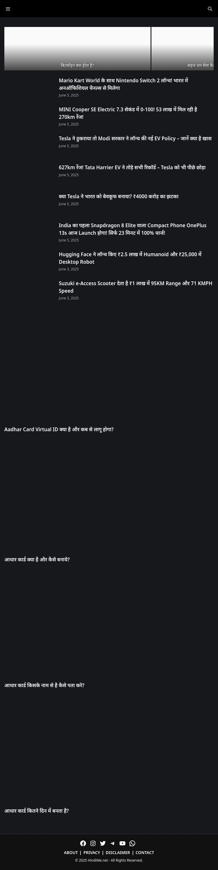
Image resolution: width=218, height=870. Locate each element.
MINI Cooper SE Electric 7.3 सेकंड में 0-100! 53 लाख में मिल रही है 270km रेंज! (128, 113)
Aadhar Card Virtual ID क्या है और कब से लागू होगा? (58, 429)
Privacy (91, 852)
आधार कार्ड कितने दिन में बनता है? (36, 810)
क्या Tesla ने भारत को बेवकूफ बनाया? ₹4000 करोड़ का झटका (118, 196)
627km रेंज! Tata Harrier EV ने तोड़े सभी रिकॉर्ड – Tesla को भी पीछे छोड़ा (132, 167)
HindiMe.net (98, 860)
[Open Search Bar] (210, 8)
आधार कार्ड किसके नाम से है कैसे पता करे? (44, 685)
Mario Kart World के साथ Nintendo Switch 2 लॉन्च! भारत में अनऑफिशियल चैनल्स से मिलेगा (123, 84)
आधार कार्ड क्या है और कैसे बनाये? (37, 559)
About (71, 852)
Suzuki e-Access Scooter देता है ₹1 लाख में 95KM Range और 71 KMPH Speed (135, 287)
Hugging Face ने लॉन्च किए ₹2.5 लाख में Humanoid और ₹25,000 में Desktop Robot (130, 258)
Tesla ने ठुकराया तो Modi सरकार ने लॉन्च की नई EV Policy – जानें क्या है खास (135, 138)
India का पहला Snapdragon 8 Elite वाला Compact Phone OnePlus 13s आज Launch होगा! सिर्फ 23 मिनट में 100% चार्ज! (132, 229)
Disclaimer (118, 852)
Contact (144, 852)
